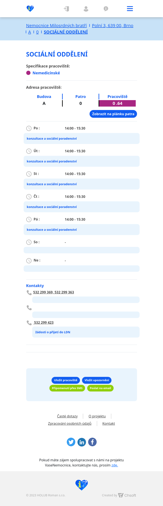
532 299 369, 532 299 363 (53, 292)
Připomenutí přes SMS (67, 388)
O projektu (106, 8)
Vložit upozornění (97, 380)
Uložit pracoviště (65, 380)
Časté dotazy (67, 416)
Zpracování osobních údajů (69, 423)
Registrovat (86, 8)
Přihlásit (66, 8)
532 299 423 (43, 322)
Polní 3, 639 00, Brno (112, 25)
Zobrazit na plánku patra (113, 114)
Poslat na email (100, 388)
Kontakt (108, 423)
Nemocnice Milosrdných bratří (56, 25)
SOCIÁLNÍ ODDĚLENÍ (66, 32)
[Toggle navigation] (130, 9)
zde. (114, 465)
